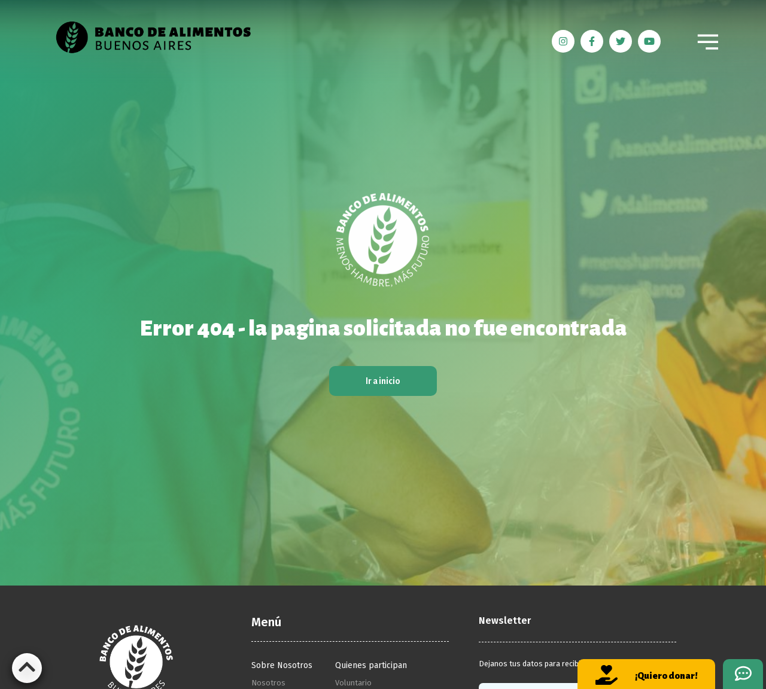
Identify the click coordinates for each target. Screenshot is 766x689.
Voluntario (353, 682)
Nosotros (268, 682)
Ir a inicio (383, 381)
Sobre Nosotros (281, 665)
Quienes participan (371, 665)
